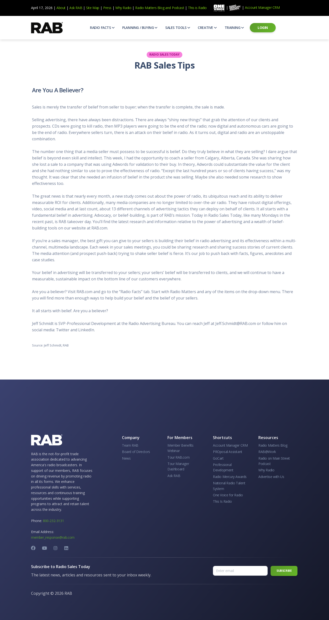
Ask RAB (75, 7)
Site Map (92, 7)
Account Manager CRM (262, 7)
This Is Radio (222, 501)
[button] (102, 27)
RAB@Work (267, 451)
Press (107, 7)
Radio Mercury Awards (230, 476)
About (61, 7)
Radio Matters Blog (149, 7)
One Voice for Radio (228, 495)
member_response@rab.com (53, 537)
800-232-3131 (53, 520)
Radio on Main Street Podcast (274, 461)
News (126, 458)
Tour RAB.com (178, 457)
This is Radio (197, 7)
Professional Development (223, 467)
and (168, 7)
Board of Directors (136, 451)
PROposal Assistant (227, 451)
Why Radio (123, 7)
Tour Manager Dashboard (178, 466)
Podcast (178, 7)
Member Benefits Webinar (180, 448)
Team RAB (130, 445)
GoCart (218, 458)
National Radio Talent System (229, 486)
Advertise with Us (271, 476)
